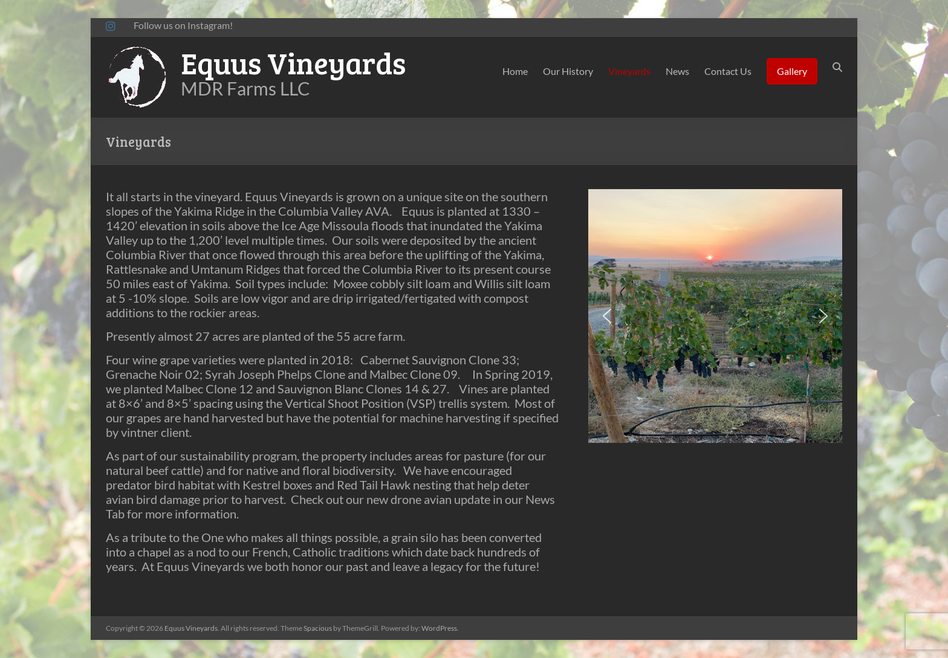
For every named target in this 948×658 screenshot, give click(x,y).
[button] (607, 316)
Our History (568, 71)
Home (515, 71)
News (677, 71)
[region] (715, 316)
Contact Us (728, 71)
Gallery (792, 71)
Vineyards (629, 71)
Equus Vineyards (293, 62)
